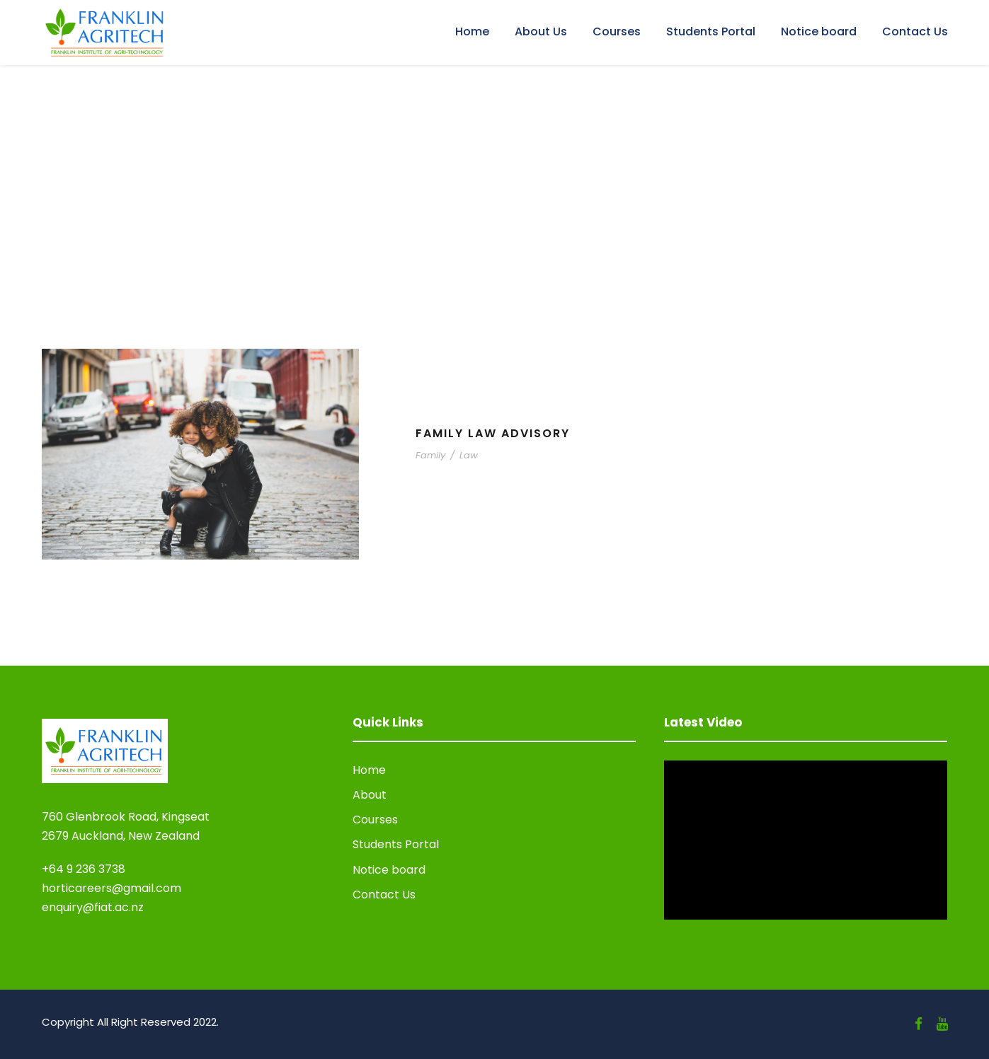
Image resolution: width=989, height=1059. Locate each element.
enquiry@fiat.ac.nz (93, 907)
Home (472, 31)
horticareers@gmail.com (111, 888)
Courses (617, 31)
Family (430, 455)
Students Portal (710, 31)
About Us (541, 31)
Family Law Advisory (493, 433)
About (370, 795)
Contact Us (915, 31)
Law (468, 455)
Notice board (819, 31)
